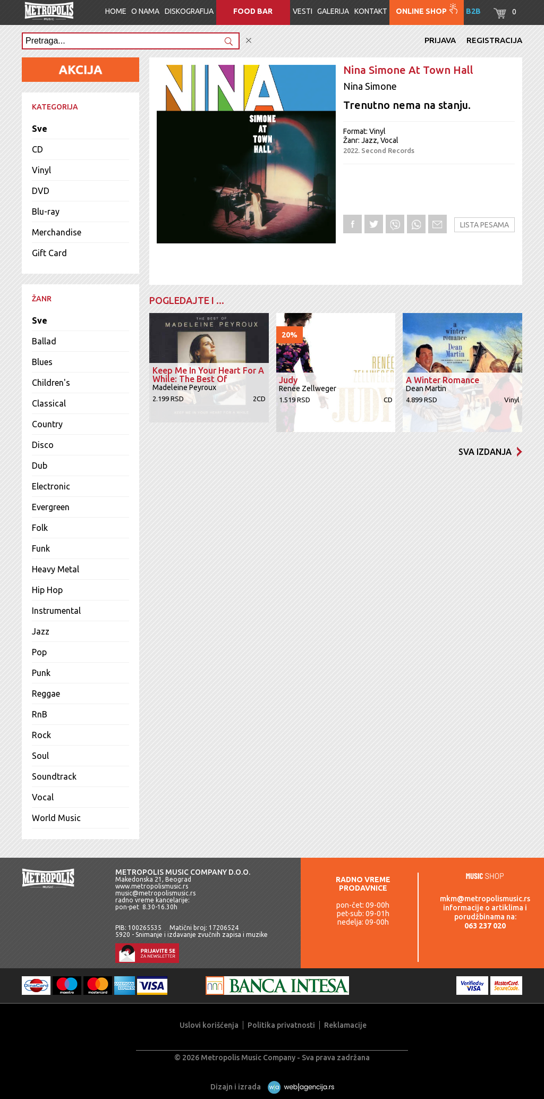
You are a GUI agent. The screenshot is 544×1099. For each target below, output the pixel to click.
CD (37, 149)
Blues (42, 362)
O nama (145, 11)
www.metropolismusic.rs (151, 886)
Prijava (440, 40)
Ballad (44, 341)
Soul (40, 755)
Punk (41, 673)
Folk (40, 527)
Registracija (494, 40)
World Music (56, 818)
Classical (49, 403)
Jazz (40, 631)
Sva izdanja (490, 451)
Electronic (51, 486)
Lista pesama (484, 225)
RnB (39, 714)
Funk (41, 548)
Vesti (302, 11)
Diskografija (189, 11)
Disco (43, 445)
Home (115, 11)
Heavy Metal (55, 569)
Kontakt (370, 11)
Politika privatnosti (281, 1025)
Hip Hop (47, 590)
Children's (51, 382)
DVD (40, 191)
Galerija (333, 11)
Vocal (43, 797)
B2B (473, 11)
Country (47, 424)
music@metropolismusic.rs (155, 893)
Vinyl (41, 170)
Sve (39, 128)
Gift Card (49, 253)
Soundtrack (54, 776)
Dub (39, 465)
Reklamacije (345, 1025)
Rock (41, 735)
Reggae (46, 693)
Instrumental (56, 610)
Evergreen (51, 507)
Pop (39, 652)
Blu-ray (46, 211)
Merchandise (56, 232)
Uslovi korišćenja (209, 1025)
